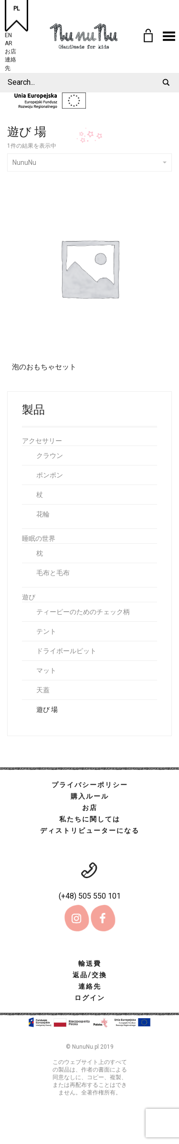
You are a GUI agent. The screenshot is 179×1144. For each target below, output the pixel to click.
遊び (28, 597)
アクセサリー (42, 441)
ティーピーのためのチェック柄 (83, 612)
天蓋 (43, 690)
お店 (10, 50)
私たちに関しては (89, 819)
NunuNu (89, 162)
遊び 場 (47, 709)
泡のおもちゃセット (44, 367)
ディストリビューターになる (89, 830)
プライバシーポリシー (90, 785)
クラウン (49, 455)
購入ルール (90, 796)
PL (16, 8)
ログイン (89, 998)
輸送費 (89, 963)
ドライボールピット (66, 651)
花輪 (43, 514)
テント (46, 631)
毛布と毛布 (53, 573)
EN (8, 34)
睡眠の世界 (38, 538)
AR (8, 42)
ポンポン (49, 475)
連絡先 (10, 58)
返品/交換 (90, 975)
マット (46, 670)
